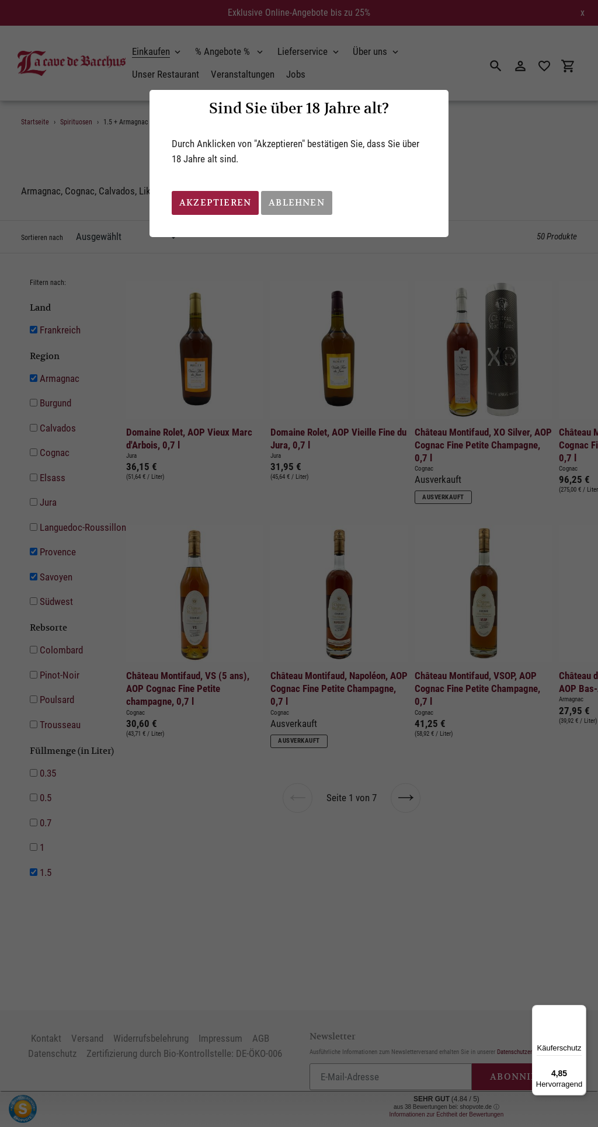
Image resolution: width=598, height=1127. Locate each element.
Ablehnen (297, 202)
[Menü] (579, 1012)
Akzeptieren (215, 202)
